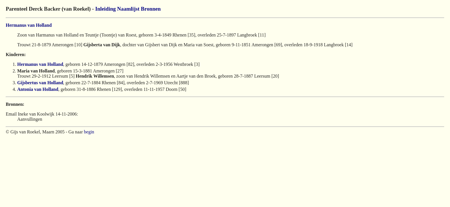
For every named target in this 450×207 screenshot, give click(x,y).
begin (89, 131)
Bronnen (151, 9)
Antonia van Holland (37, 89)
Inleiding (105, 9)
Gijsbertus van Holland (40, 82)
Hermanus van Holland (29, 25)
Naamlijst (128, 9)
